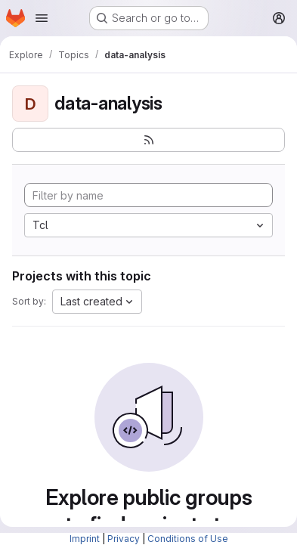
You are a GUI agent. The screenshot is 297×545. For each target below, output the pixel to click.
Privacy (123, 538)
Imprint (85, 538)
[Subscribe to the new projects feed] (148, 140)
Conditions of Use (187, 538)
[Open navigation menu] (41, 18)
